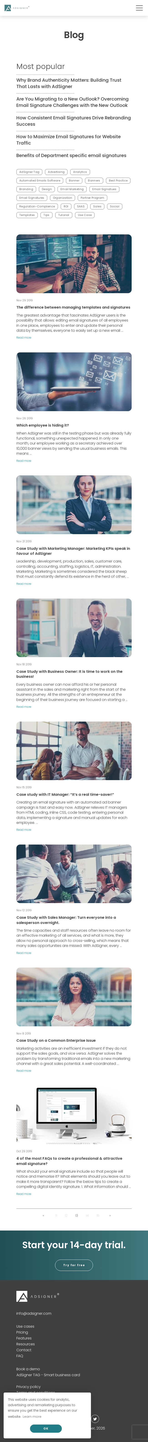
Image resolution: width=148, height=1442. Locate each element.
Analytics (80, 172)
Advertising (56, 172)
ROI (66, 206)
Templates (27, 215)
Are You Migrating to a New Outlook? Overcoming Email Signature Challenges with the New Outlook (72, 102)
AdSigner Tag (29, 172)
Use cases (25, 1326)
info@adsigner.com (33, 1313)
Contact (23, 1350)
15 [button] (97, 1215)
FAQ (19, 1355)
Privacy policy (28, 1386)
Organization (62, 198)
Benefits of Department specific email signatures (71, 155)
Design (47, 189)
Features (24, 1338)
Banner (74, 180)
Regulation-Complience (37, 206)
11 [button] (56, 1215)
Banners (94, 180)
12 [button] (66, 1215)
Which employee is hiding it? (42, 425)
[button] (43, 1215)
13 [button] (76, 1215)
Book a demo (28, 1369)
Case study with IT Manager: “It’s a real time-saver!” (65, 794)
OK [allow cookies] (46, 1428)
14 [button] (87, 1215)
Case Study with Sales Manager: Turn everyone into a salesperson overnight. (66, 920)
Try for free (74, 1265)
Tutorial (63, 215)
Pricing (22, 1332)
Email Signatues (104, 189)
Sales (97, 206)
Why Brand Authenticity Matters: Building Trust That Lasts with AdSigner (68, 83)
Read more (23, 337)
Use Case (85, 215)
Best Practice (118, 180)
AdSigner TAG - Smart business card (48, 1375)
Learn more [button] (32, 1416)
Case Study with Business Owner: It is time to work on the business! (69, 674)
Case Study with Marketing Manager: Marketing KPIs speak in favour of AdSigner (73, 551)
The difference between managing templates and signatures (73, 307)
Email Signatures (31, 198)
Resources (25, 1344)
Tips (46, 215)
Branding (26, 189)
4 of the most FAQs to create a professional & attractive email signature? (69, 1161)
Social (114, 206)
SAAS (81, 206)
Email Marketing (72, 189)
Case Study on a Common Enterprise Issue (56, 1040)
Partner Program (92, 198)
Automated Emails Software (39, 180)
